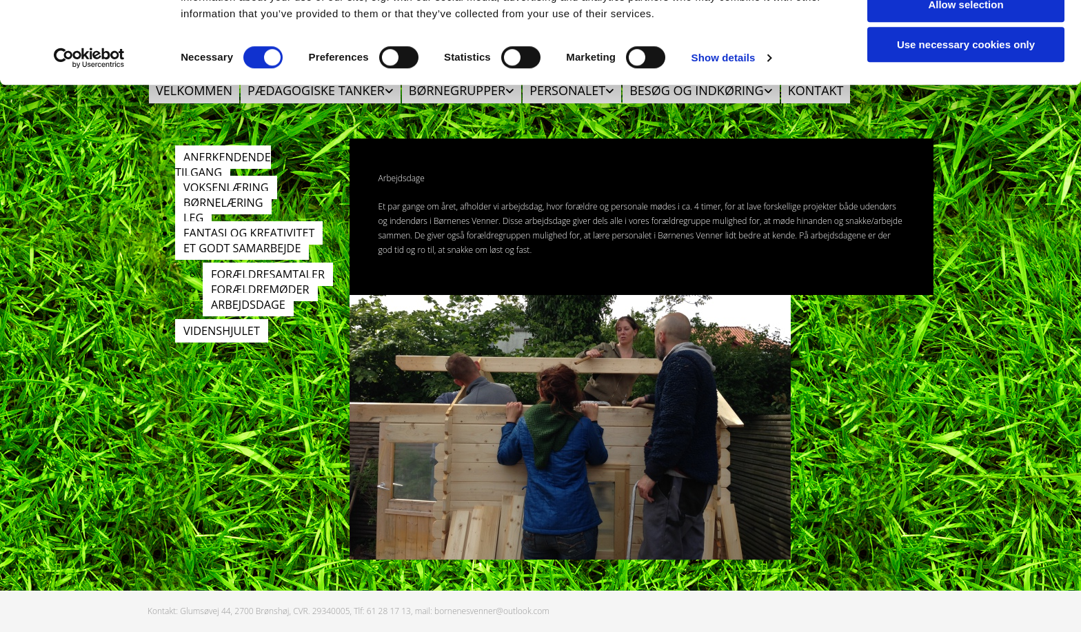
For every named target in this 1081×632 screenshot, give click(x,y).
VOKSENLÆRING (226, 187)
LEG (193, 217)
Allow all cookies (966, 34)
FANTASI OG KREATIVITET (248, 233)
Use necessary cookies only (966, 115)
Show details (723, 128)
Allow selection (965, 75)
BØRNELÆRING (223, 202)
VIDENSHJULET (221, 330)
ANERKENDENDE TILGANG (223, 165)
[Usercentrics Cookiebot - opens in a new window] (89, 128)
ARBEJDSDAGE (248, 304)
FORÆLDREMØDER (260, 289)
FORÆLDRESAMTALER (268, 274)
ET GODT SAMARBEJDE (242, 248)
